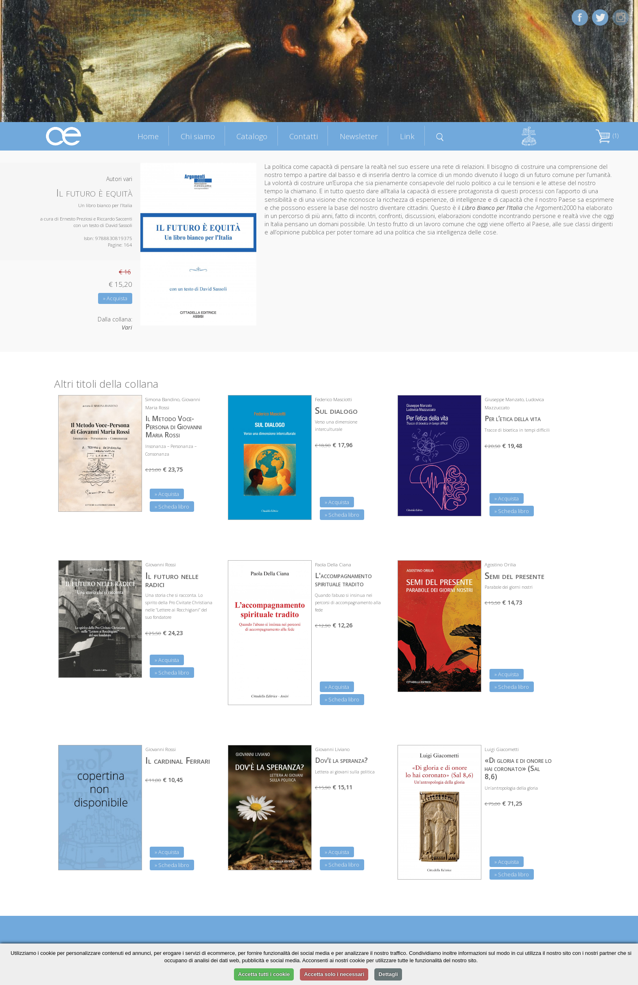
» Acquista (115, 298)
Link (407, 136)
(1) (607, 136)
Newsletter (359, 136)
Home (148, 136)
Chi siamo (198, 136)
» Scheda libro (172, 506)
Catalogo (251, 136)
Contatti (303, 136)
